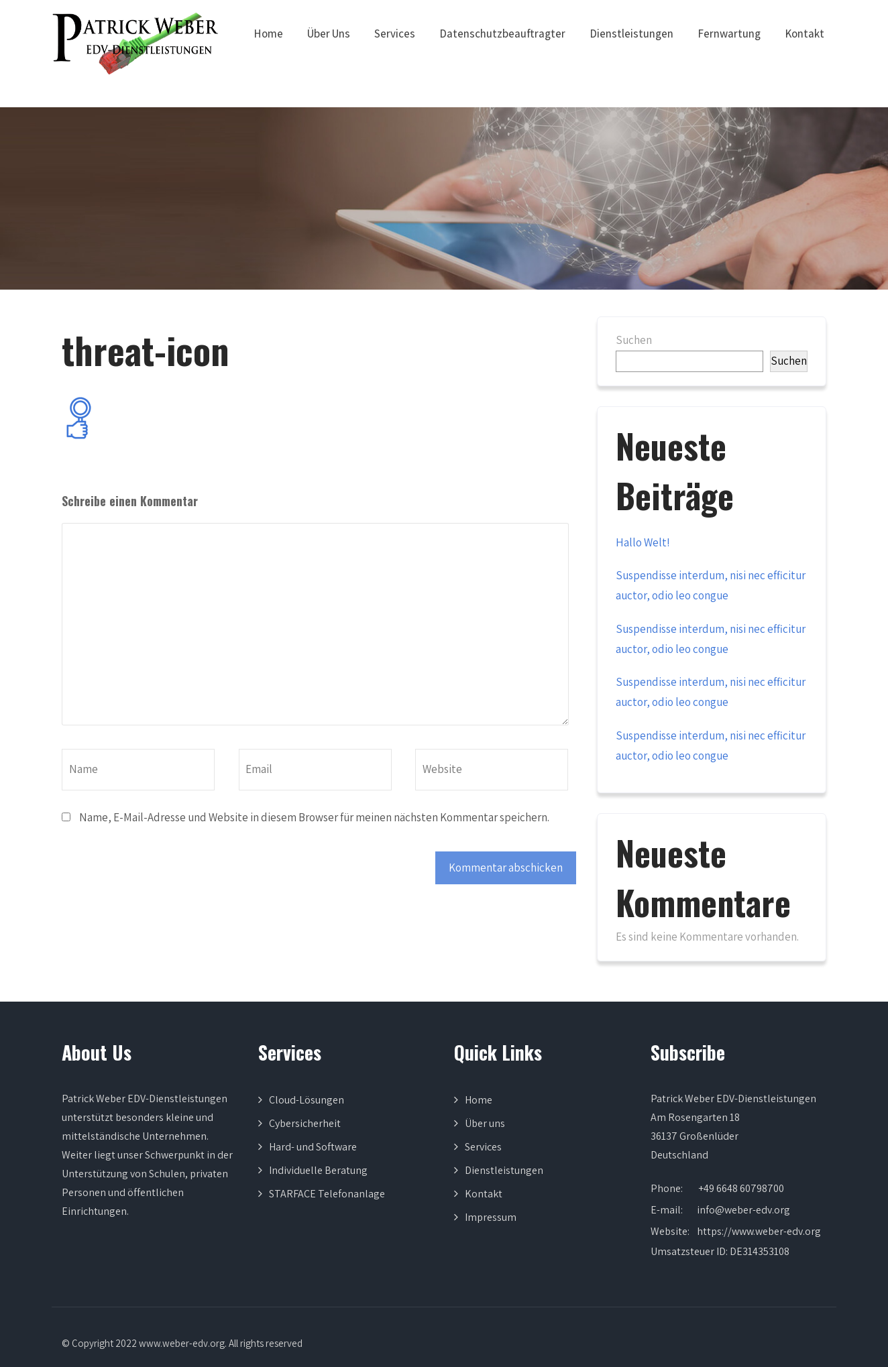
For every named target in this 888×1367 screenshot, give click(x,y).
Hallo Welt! (643, 542)
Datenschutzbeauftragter (502, 33)
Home (268, 33)
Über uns (485, 1123)
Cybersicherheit (305, 1123)
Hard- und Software (313, 1147)
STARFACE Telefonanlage (327, 1194)
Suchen (634, 340)
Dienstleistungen (631, 33)
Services (394, 33)
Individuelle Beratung (318, 1170)
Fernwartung (729, 33)
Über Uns (328, 33)
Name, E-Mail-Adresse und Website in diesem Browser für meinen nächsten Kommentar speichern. (314, 817)
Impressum (490, 1217)
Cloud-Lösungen (306, 1100)
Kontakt (804, 33)
